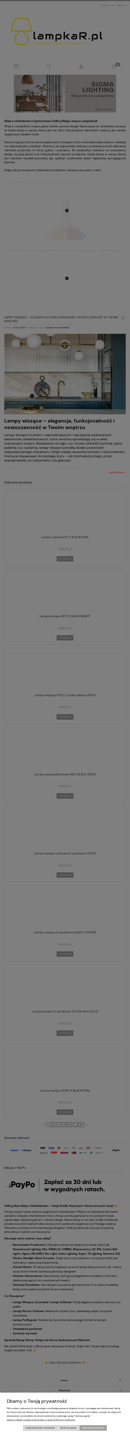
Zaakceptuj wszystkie (93, 1427)
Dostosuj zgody (68, 1427)
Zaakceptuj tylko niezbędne (40, 1427)
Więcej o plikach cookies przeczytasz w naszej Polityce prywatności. (41, 1419)
